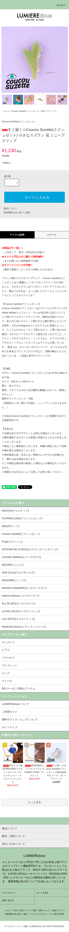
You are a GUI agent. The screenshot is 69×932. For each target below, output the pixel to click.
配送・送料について (41, 910)
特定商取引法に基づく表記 (17, 212)
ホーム (6, 111)
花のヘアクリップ (49, 111)
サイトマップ (9, 727)
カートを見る (42, 893)
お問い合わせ (8, 900)
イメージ (52, 235)
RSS (55, 914)
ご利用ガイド (9, 711)
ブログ (32, 881)
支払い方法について (21, 910)
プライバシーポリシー (39, 914)
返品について (10, 208)
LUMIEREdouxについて (15, 704)
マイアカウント (9, 893)
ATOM (61, 914)
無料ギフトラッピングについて (20, 719)
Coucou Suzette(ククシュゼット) (25, 111)
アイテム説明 (17, 235)
